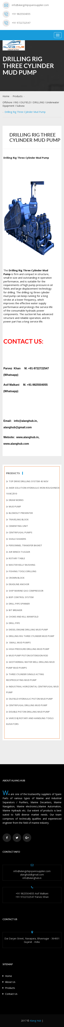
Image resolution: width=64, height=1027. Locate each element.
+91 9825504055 (21, 14)
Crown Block (15, 578)
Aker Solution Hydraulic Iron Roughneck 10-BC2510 (33, 490)
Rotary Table (15, 558)
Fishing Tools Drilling (21, 571)
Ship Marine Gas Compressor (24, 591)
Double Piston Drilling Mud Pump (28, 712)
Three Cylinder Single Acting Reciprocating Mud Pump (25, 677)
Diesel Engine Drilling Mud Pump (27, 629)
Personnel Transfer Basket (24, 545)
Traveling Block (17, 519)
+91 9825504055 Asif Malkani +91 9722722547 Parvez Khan (32, 895)
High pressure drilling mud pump (27, 649)
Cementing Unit (17, 526)
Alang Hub (35, 1020)
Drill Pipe (13, 623)
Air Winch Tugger (18, 552)
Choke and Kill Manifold (22, 616)
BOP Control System (20, 597)
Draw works (15, 500)
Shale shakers (16, 539)
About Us (9, 982)
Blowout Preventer (19, 513)
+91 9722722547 (21, 22)
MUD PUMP (13, 506)
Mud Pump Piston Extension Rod (27, 655)
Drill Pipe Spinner (18, 604)
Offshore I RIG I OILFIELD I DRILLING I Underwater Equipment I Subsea (31, 104)
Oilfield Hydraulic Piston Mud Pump (29, 699)
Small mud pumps (18, 642)
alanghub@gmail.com (32, 874)
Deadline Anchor (17, 584)
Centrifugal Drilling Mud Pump (26, 705)
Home (6, 96)
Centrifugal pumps (19, 532)
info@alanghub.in (32, 878)
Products (18, 96)
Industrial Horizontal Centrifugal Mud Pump (32, 689)
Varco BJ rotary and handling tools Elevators (30, 721)
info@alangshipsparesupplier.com (30, 5)
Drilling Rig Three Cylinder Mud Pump (30, 636)
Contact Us (10, 993)
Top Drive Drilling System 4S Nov (27, 481)
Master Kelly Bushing (20, 565)
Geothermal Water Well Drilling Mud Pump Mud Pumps (30, 664)
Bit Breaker (14, 610)
